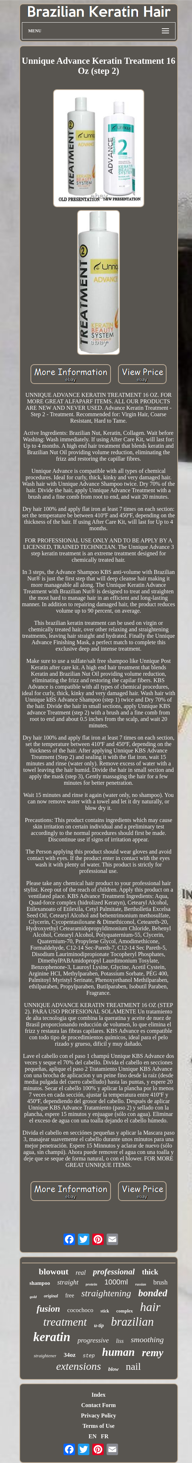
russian (140, 1284)
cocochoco (80, 1310)
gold (33, 1297)
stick (104, 1311)
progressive (93, 1340)
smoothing (147, 1339)
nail (133, 1366)
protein (91, 1284)
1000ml (116, 1282)
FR (104, 1436)
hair (150, 1307)
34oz (69, 1355)
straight (67, 1282)
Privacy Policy (98, 1415)
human (118, 1352)
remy (152, 1352)
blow (113, 1369)
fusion (48, 1309)
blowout (54, 1271)
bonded (152, 1293)
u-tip (99, 1325)
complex (124, 1311)
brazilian (132, 1321)
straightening (106, 1293)
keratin (51, 1337)
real (81, 1272)
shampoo (39, 1283)
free (69, 1295)
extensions (78, 1366)
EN (93, 1436)
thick (150, 1272)
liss (119, 1341)
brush (160, 1282)
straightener (45, 1355)
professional (114, 1271)
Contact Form (98, 1405)
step (89, 1356)
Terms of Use (98, 1426)
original (51, 1295)
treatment (65, 1321)
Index (99, 1395)
